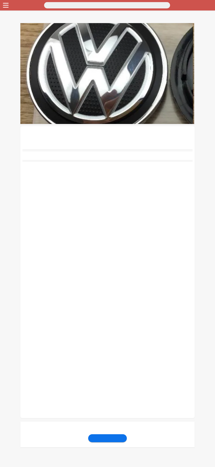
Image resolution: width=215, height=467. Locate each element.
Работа (6, 42)
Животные (9, 38)
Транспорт (9, 11)
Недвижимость (12, 19)
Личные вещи (11, 23)
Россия (7, 8)
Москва (17, 8)
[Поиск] (41, 4)
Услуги (7, 45)
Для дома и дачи (13, 15)
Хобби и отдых (12, 30)
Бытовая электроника (17, 27)
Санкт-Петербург (36, 8)
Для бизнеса (10, 34)
